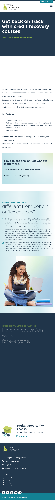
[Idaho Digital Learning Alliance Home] (11, 6)
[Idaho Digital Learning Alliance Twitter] (7, 492)
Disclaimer (6, 479)
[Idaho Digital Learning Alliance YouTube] (15, 492)
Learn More (23, 436)
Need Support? (8, 475)
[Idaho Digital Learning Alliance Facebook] (3, 492)
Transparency (7, 485)
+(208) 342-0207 (10, 176)
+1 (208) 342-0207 (10, 461)
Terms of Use (7, 481)
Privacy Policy (7, 477)
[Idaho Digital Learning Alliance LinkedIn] (20, 492)
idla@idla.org (24, 176)
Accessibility (7, 483)
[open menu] (51, 6)
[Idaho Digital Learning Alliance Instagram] (11, 492)
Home (4, 38)
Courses (10, 38)
